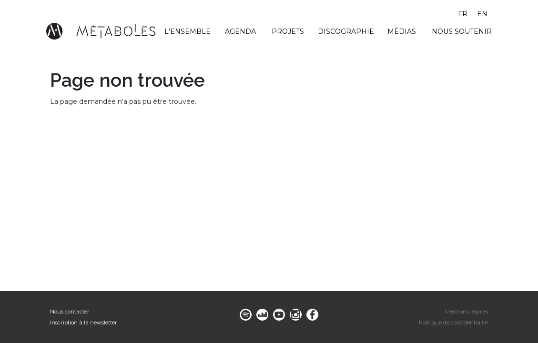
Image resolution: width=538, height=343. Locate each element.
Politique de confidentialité (453, 322)
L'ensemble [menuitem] (187, 31)
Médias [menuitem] (401, 31)
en (482, 14)
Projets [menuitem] (288, 31)
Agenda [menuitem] (240, 31)
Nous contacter (70, 311)
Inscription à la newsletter (83, 322)
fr (462, 14)
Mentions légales (466, 311)
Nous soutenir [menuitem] (462, 31)
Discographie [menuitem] (346, 31)
